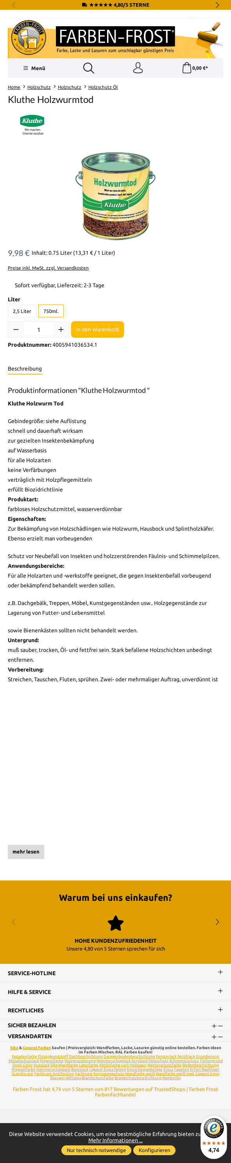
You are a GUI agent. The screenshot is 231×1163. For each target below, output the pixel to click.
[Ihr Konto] (137, 68)
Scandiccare (22, 1074)
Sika (14, 1048)
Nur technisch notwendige (96, 1150)
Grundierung (207, 1057)
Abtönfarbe (109, 1066)
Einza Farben (115, 1070)
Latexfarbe (88, 1066)
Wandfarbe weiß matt (175, 1074)
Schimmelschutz (184, 1061)
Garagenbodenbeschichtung (129, 1057)
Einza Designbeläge (145, 1070)
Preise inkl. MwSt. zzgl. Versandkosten (48, 268)
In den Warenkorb (97, 330)
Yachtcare (84, 1074)
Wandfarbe (68, 1066)
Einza (168, 1070)
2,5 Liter (22, 311)
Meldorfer (171, 1079)
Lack (125, 1066)
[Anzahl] (38, 330)
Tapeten (181, 1070)
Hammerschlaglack (114, 1061)
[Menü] (34, 68)
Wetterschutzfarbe (164, 1066)
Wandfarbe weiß (140, 1074)
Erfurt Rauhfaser (205, 1070)
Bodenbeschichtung (201, 1066)
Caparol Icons (207, 1074)
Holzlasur (138, 1066)
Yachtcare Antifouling (54, 1074)
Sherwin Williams (65, 1079)
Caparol (96, 1070)
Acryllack (139, 1061)
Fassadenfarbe (24, 1057)
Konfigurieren (154, 1150)
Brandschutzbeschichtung (138, 1079)
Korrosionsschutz (108, 1074)
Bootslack (79, 1070)
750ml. (51, 311)
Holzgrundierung (80, 1061)
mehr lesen (26, 852)
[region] (115, 197)
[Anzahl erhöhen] (61, 330)
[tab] (25, 369)
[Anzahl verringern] (16, 330)
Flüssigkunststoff (53, 1057)
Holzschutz (158, 1061)
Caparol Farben (37, 1048)
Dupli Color (23, 1066)
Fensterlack (166, 1057)
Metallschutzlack (24, 1061)
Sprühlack (186, 1057)
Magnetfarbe (52, 1061)
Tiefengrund (211, 1061)
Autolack (42, 1066)
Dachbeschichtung (86, 1057)
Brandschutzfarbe (98, 1079)
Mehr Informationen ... (115, 1140)
